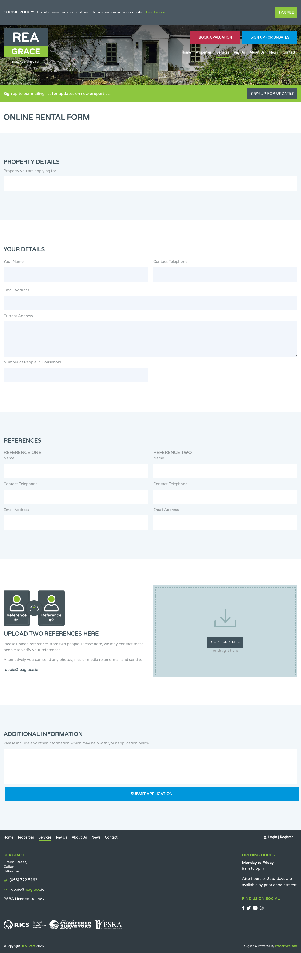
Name (9, 458)
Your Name (14, 261)
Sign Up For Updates (270, 37)
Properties (204, 53)
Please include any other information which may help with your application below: (77, 743)
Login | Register (280, 837)
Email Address (16, 290)
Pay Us (239, 53)
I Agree (286, 12)
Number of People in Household (32, 362)
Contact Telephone (170, 261)
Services (222, 53)
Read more (155, 12)
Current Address (18, 316)
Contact (289, 53)
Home (186, 53)
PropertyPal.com (286, 946)
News (273, 53)
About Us (257, 53)
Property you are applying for (30, 171)
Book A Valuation (215, 37)
